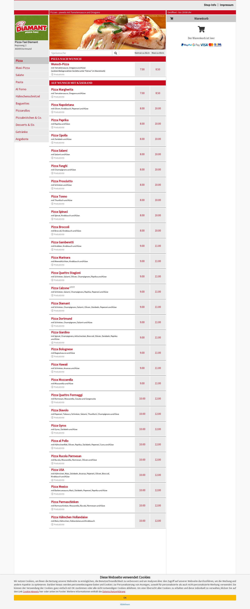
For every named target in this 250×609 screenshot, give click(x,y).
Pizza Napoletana (62, 105)
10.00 (158, 108)
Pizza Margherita (62, 89)
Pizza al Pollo (59, 441)
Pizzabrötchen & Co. (29, 118)
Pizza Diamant (60, 303)
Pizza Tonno (59, 196)
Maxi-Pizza (23, 68)
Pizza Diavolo (59, 410)
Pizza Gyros (58, 425)
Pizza (19, 61)
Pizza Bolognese (62, 349)
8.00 (142, 108)
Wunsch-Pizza (60, 64)
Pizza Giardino (60, 332)
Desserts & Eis (25, 125)
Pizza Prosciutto (62, 181)
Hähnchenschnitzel (28, 96)
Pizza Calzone (60, 288)
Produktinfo (57, 74)
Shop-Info (210, 5)
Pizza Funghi (59, 166)
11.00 (158, 245)
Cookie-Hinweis (31, 591)
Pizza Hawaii (59, 364)
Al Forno (21, 89)
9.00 (142, 245)
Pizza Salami (59, 151)
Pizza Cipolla (59, 135)
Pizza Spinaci (59, 212)
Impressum (226, 5)
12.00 (158, 398)
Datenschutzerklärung (113, 591)
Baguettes (22, 103)
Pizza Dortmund (61, 319)
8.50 (158, 69)
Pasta (19, 82)
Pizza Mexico (59, 487)
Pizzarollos (23, 110)
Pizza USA (57, 470)
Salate (20, 75)
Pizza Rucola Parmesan (66, 456)
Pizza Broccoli (60, 227)
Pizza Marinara (60, 257)
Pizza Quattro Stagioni (66, 273)
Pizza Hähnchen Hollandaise (69, 517)
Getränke (22, 132)
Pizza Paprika (59, 120)
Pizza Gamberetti (62, 242)
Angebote (22, 139)
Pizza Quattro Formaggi (66, 395)
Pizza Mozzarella (62, 380)
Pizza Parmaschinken (64, 502)
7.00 (142, 69)
